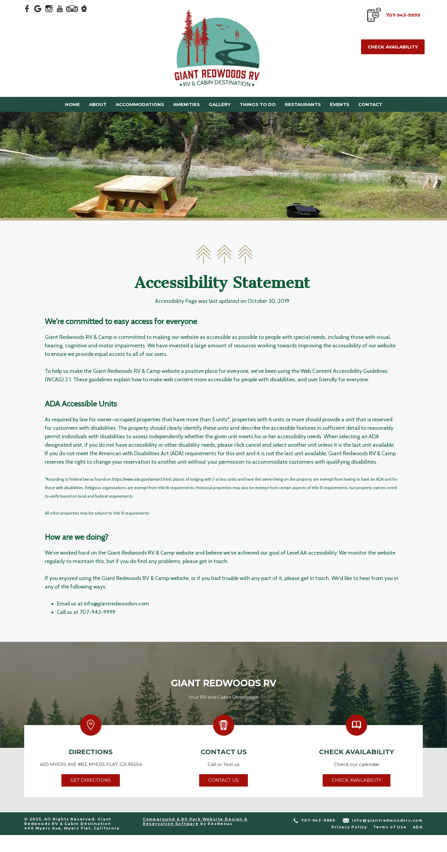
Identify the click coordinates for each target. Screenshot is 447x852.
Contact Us (223, 780)
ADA (418, 827)
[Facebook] (27, 8)
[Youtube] (60, 8)
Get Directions (91, 780)
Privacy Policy (349, 827)
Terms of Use (390, 827)
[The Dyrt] (84, 8)
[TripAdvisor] (72, 8)
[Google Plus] (38, 8)
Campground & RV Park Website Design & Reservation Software (195, 821)
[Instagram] (49, 8)
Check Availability (393, 47)
